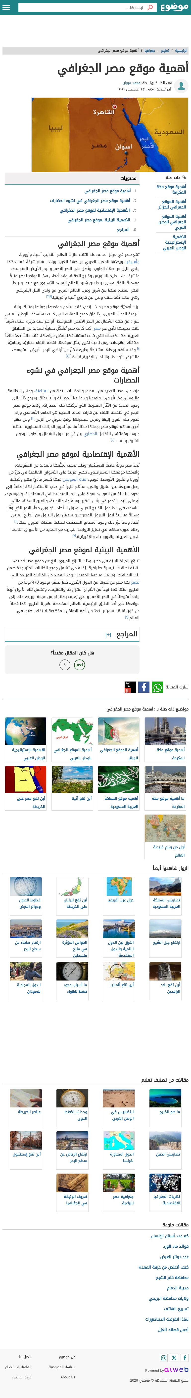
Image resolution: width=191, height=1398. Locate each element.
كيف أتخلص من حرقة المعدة (164, 1267)
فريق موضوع (21, 1377)
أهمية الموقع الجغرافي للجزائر (172, 204)
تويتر (130, 687)
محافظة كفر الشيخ (172, 1277)
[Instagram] (164, 1358)
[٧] (74, 535)
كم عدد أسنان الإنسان (170, 1236)
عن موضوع (67, 1357)
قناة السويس (74, 479)
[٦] (15, 521)
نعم (79, 665)
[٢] (47, 296)
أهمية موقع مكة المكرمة (171, 189)
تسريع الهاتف (176, 1309)
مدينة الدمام (178, 1288)
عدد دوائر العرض (174, 1257)
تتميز (135, 582)
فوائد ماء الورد (176, 1246)
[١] (50, 296)
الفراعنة (42, 391)
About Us (67, 1377)
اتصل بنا (25, 1357)
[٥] (112, 440)
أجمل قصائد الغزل (173, 1330)
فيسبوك (143, 687)
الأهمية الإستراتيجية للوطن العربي (174, 242)
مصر (97, 328)
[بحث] (150, 7)
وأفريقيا (133, 262)
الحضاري (90, 434)
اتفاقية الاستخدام (18, 1367)
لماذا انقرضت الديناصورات (167, 1319)
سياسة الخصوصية (62, 1367)
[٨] (126, 617)
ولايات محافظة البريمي (169, 1298)
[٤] (32, 418)
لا (65, 665)
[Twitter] (174, 1358)
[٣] (67, 355)
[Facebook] (185, 1358)
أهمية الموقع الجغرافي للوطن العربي (172, 222)
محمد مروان (131, 83)
